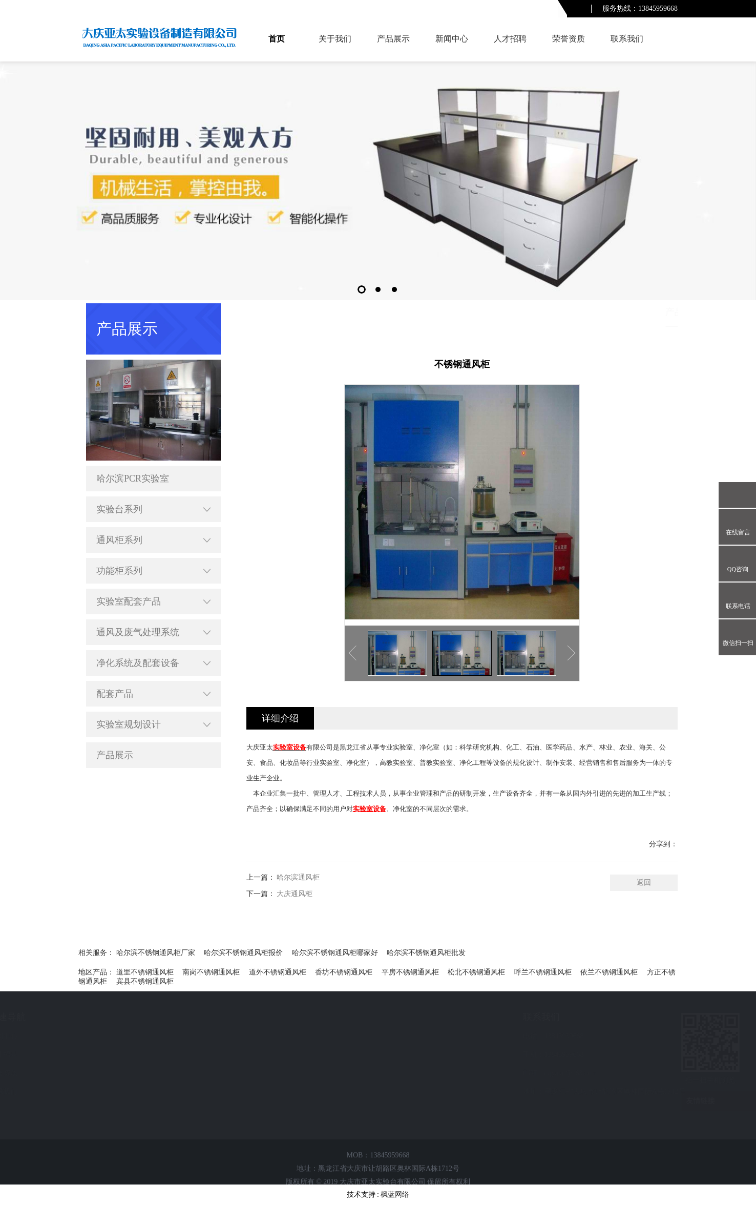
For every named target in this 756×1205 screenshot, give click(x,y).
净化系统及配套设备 (153, 663)
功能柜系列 (153, 571)
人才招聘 (510, 38)
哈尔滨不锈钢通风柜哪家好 (335, 953)
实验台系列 (153, 509)
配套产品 (153, 694)
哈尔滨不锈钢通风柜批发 (426, 953)
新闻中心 (451, 38)
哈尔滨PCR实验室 (132, 478)
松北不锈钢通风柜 (476, 972)
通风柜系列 (153, 540)
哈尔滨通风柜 (298, 877)
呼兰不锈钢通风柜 (543, 972)
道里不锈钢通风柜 (145, 972)
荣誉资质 (568, 38)
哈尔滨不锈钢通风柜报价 (243, 953)
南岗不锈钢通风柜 (211, 972)
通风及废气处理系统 (153, 632)
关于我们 (335, 38)
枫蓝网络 (395, 1194)
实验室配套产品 (153, 601)
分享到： (663, 844)
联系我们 (627, 38)
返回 (644, 882)
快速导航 (77, 1017)
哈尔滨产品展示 (616, 312)
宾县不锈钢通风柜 (145, 981)
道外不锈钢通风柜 (277, 972)
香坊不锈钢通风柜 (343, 972)
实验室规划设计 (153, 724)
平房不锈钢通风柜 (410, 972)
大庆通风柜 (294, 894)
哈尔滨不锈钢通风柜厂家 (155, 953)
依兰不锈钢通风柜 (609, 972)
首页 (276, 38)
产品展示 (393, 38)
